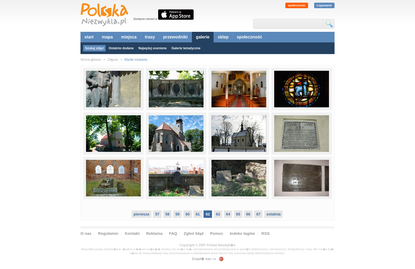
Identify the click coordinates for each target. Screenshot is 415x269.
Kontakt (132, 233)
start (89, 37)
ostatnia (274, 214)
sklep (223, 37)
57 (157, 214)
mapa (107, 37)
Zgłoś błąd (194, 233)
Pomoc (216, 233)
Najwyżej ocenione (152, 48)
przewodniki (175, 37)
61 (198, 214)
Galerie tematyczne (186, 48)
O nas (86, 233)
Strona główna (90, 59)
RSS (265, 233)
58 (167, 214)
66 (248, 214)
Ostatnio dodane (121, 48)
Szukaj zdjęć (94, 48)
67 (258, 214)
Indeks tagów (242, 233)
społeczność (296, 5)
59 (177, 214)
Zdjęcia (112, 59)
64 (228, 214)
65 (238, 214)
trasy (150, 37)
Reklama (154, 233)
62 (208, 214)
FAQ (173, 233)
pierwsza (141, 214)
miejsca (129, 37)
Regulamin (108, 233)
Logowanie (324, 5)
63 (218, 214)
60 (188, 214)
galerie (203, 37)
